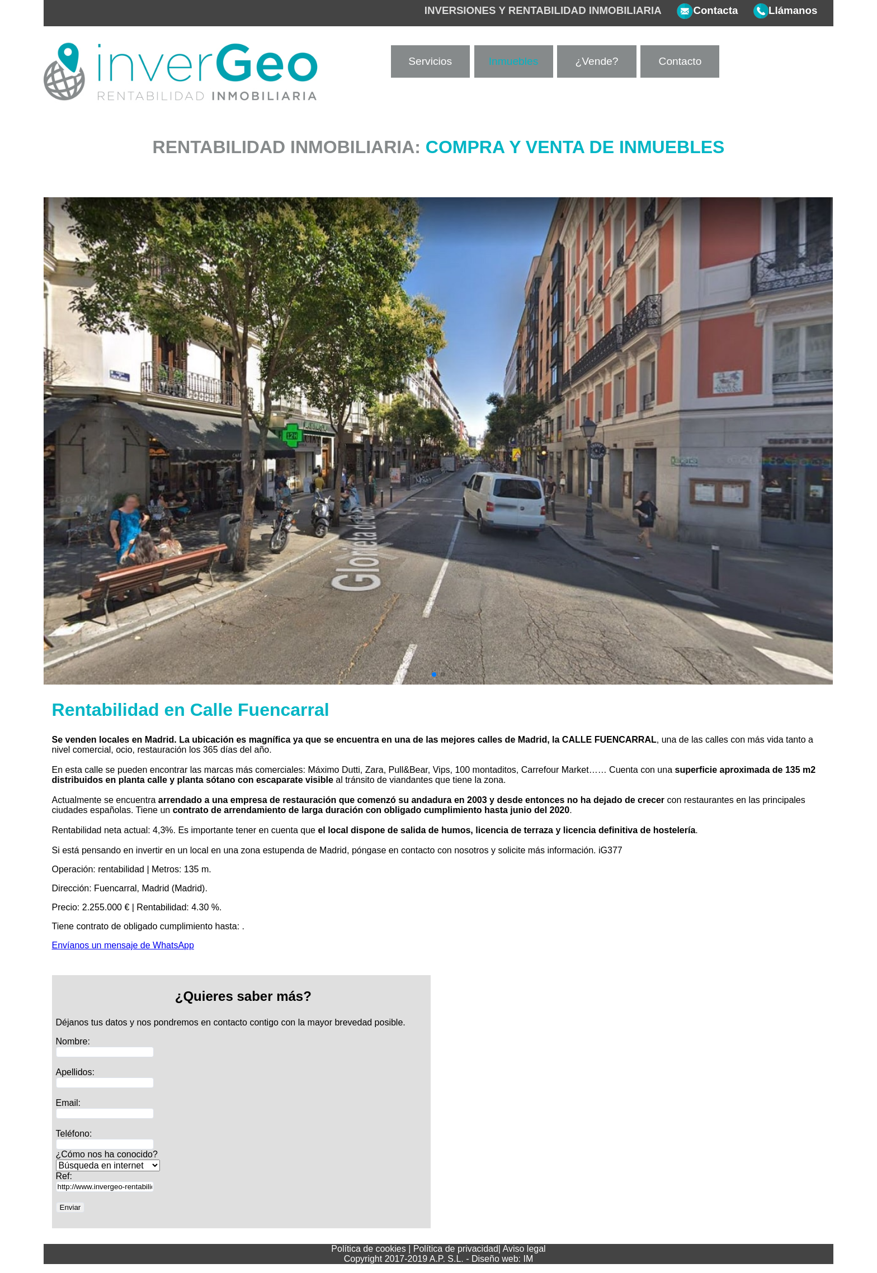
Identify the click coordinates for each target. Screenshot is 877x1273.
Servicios (430, 61)
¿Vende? (597, 61)
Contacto (680, 61)
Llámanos (777, 10)
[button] (434, 674)
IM (529, 1259)
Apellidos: (75, 1072)
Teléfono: (74, 1133)
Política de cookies (368, 1248)
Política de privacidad (455, 1248)
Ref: (64, 1176)
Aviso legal (524, 1248)
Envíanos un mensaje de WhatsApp (123, 945)
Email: (68, 1103)
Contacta (700, 10)
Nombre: (73, 1041)
